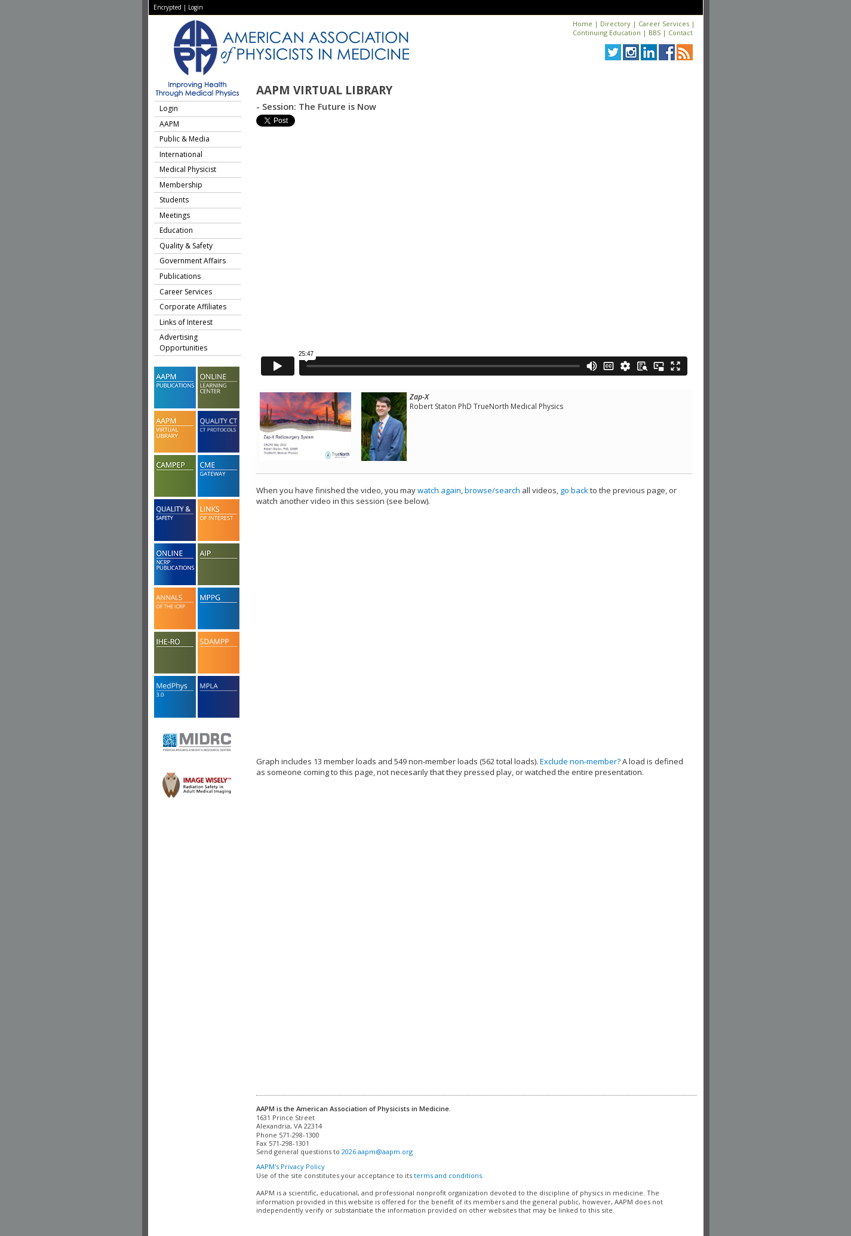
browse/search (492, 490)
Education (176, 230)
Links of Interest (186, 322)
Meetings (174, 215)
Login (195, 7)
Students (174, 200)
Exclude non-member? (580, 761)
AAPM (169, 124)
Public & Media (184, 139)
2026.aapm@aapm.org (377, 1151)
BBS (654, 32)
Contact (680, 32)
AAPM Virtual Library (324, 90)
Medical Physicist (187, 169)
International (180, 154)
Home (582, 23)
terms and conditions (448, 1175)
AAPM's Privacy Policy (290, 1166)
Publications (180, 276)
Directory (615, 23)
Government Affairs (192, 261)
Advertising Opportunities (183, 342)
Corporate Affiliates (192, 307)
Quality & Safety (186, 246)
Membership (180, 185)
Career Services (663, 23)
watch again (439, 490)
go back (574, 490)
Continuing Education (607, 32)
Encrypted (167, 7)
